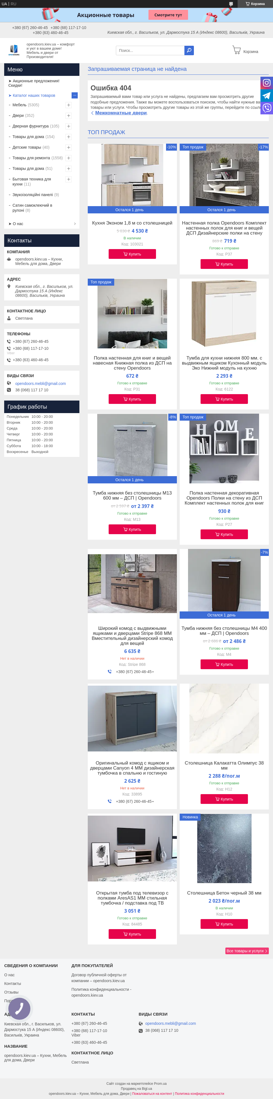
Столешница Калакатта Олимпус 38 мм (224, 766)
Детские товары (27, 147)
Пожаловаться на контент (152, 1094)
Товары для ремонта (31, 158)
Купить (135, 254)
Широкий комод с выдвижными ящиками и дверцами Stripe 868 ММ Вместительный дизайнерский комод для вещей (132, 636)
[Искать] (189, 50)
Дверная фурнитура (31, 126)
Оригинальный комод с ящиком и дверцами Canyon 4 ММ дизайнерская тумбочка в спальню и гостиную (132, 768)
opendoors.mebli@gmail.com (40, 383)
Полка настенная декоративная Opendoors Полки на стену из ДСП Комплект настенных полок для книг (224, 498)
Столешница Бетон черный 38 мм (224, 893)
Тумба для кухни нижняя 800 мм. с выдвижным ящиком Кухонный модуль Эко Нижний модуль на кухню (224, 363)
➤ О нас (15, 223)
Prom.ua (160, 1084)
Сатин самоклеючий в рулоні (32, 208)
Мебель (19, 105)
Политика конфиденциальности (199, 1094)
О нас (9, 975)
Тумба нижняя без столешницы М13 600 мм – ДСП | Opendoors (132, 496)
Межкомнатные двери (121, 112)
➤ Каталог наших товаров (31, 95)
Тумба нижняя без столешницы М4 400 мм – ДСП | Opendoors (224, 631)
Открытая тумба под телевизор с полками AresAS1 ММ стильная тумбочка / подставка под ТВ (132, 898)
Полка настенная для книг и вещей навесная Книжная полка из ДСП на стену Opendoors (132, 363)
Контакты (12, 983)
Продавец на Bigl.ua (136, 1089)
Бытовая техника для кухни (32, 181)
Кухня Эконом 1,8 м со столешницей (132, 223)
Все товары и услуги (245, 951)
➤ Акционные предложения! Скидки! (33, 83)
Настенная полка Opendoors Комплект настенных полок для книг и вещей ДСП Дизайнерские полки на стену (224, 228)
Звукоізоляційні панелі (33, 194)
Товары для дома (28, 136)
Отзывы (11, 992)
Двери (18, 115)
